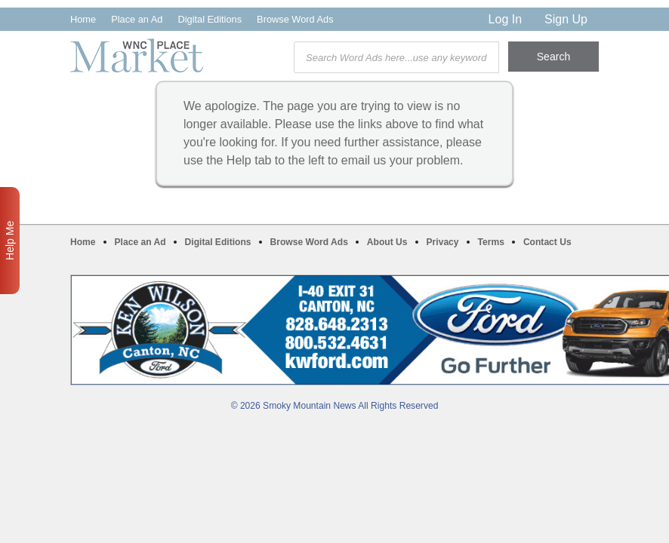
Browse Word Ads (295, 19)
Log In (505, 19)
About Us (387, 242)
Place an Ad (136, 19)
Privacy (443, 242)
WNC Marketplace (136, 55)
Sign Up (565, 19)
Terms (491, 242)
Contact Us (547, 242)
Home (83, 19)
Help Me (10, 240)
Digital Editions (209, 19)
